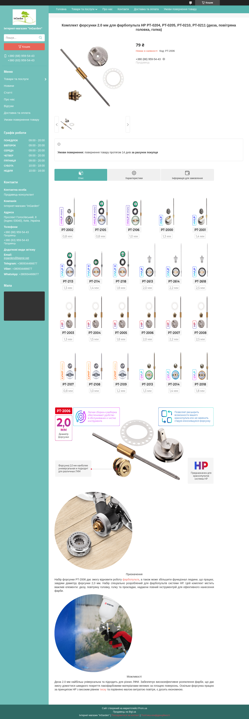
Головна (61, 9)
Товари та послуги (16, 79)
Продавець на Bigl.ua (124, 711)
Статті (8, 92)
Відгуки (9, 106)
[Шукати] (40, 37)
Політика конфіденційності (155, 715)
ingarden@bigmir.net (16, 258)
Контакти (123, 9)
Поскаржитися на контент (125, 715)
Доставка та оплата (17, 112)
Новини (9, 85)
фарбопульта (131, 579)
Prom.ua (142, 708)
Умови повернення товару (21, 119)
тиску (103, 689)
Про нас (9, 99)
